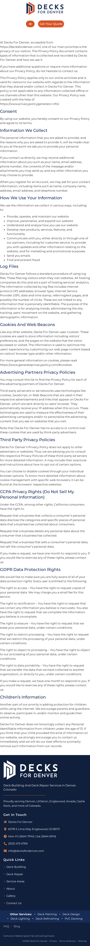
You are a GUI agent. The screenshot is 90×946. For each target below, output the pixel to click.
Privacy (53, 941)
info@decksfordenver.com (26, 850)
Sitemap (82, 941)
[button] (30, 24)
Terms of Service (67, 941)
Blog (17, 926)
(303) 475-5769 (18, 843)
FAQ (6, 926)
